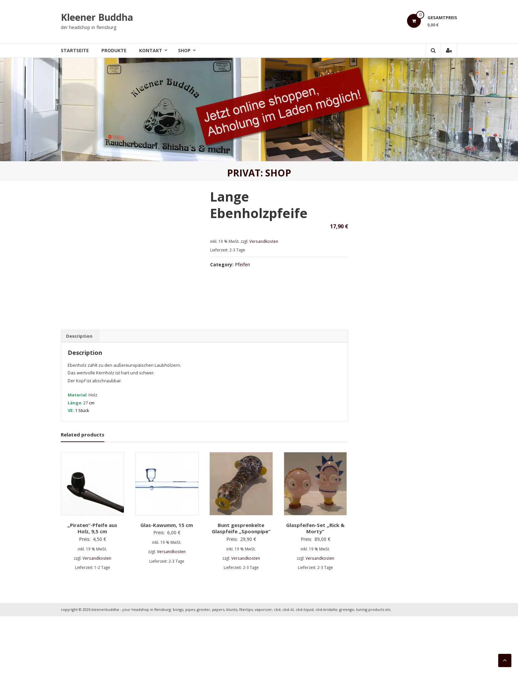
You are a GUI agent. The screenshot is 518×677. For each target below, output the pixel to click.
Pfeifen (242, 264)
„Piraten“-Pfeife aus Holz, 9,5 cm (92, 588)
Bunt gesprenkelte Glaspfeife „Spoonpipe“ (241, 588)
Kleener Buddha (97, 17)
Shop (184, 50)
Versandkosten (263, 241)
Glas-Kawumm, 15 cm (166, 585)
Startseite (75, 50)
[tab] (79, 397)
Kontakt (150, 50)
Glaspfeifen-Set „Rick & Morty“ (315, 588)
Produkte (114, 50)
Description (79, 397)
